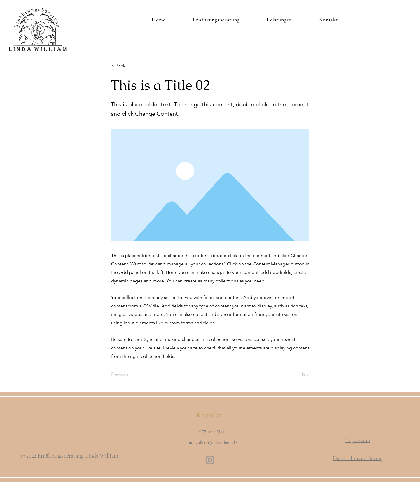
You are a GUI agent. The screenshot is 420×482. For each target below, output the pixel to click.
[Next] (294, 374)
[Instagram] (210, 460)
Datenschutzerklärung (358, 458)
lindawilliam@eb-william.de (211, 443)
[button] (130, 66)
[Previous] (130, 374)
